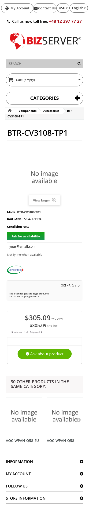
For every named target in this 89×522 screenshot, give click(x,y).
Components (28, 111)
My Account (20, 8)
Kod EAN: (14, 219)
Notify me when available (24, 254)
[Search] (79, 63)
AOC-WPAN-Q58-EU (22, 440)
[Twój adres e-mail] (44, 246)
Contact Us (47, 8)
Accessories (51, 111)
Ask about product (44, 353)
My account (18, 473)
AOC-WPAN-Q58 (60, 440)
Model (11, 212)
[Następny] (78, 419)
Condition (14, 226)
